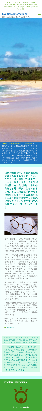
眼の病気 (10, 327)
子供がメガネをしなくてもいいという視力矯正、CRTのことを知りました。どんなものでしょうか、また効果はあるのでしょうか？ (21, 339)
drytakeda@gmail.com (29, 4)
